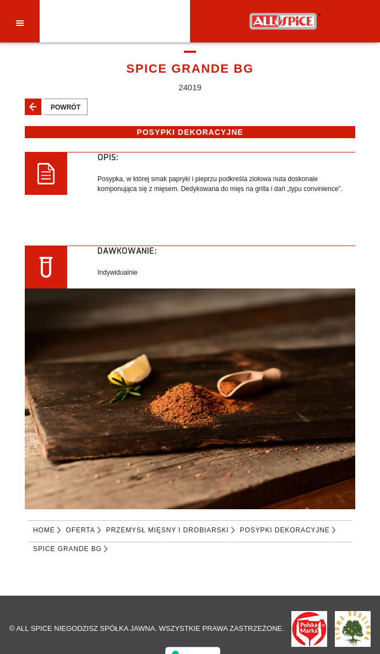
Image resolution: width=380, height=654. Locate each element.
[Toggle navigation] (19, 22)
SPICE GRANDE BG (67, 549)
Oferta (80, 530)
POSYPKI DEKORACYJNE (285, 530)
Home (44, 530)
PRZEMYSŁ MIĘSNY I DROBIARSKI (167, 530)
